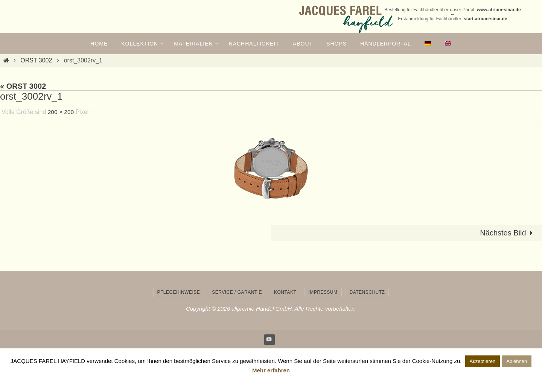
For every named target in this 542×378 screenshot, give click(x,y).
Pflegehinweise (178, 292)
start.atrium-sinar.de (485, 18)
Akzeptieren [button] (483, 361)
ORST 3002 (36, 60)
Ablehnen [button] (516, 361)
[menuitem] (428, 43)
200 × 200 (61, 112)
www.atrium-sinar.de (499, 9)
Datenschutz (367, 292)
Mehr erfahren (271, 370)
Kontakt (285, 292)
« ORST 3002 (23, 86)
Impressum (322, 292)
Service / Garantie (237, 292)
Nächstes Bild (508, 233)
